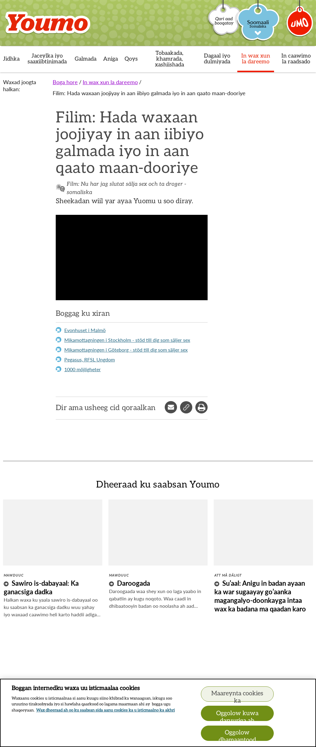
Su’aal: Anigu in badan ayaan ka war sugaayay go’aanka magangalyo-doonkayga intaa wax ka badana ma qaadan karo (260, 596)
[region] (158, 713)
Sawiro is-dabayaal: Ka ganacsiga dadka (41, 587)
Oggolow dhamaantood (237, 735)
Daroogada (133, 583)
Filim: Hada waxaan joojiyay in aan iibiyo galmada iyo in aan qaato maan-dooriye (149, 93)
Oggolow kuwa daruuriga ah (237, 715)
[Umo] (300, 25)
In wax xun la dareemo (110, 82)
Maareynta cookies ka (237, 696)
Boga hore (65, 82)
